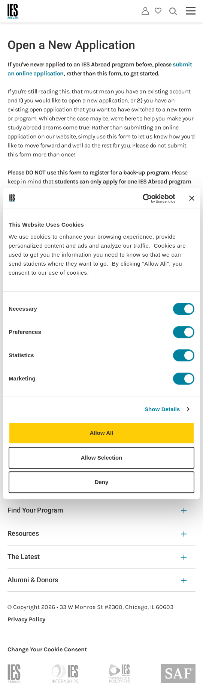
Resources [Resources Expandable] (97, 533)
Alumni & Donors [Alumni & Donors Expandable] (97, 580)
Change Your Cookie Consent (47, 649)
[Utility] (145, 11)
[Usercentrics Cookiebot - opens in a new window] (142, 198)
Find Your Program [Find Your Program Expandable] (97, 510)
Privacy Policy (26, 619)
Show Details (162, 409)
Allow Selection (101, 457)
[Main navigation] (191, 11)
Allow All (101, 433)
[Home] (13, 11)
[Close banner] (191, 198)
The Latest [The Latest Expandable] (97, 557)
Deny (102, 482)
